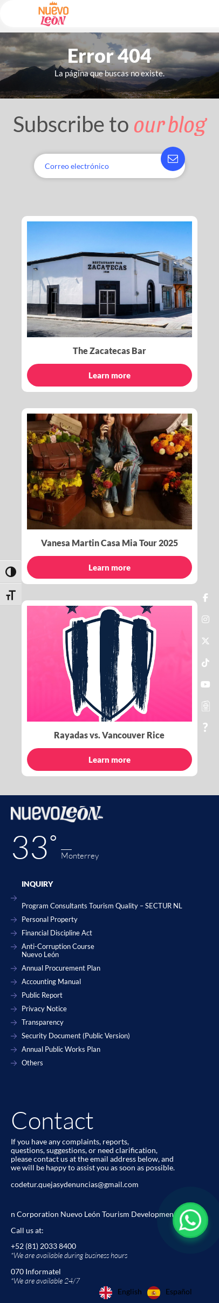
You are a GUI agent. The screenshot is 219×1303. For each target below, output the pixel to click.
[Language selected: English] (148, 1292)
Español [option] (179, 1291)
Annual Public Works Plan (61, 1049)
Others (32, 1063)
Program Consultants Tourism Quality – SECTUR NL (102, 906)
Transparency (43, 1022)
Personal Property (50, 919)
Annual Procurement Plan (61, 968)
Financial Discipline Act (57, 933)
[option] (169, 1292)
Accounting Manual (51, 982)
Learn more (109, 375)
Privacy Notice (44, 1009)
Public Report (42, 995)
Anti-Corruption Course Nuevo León (58, 950)
